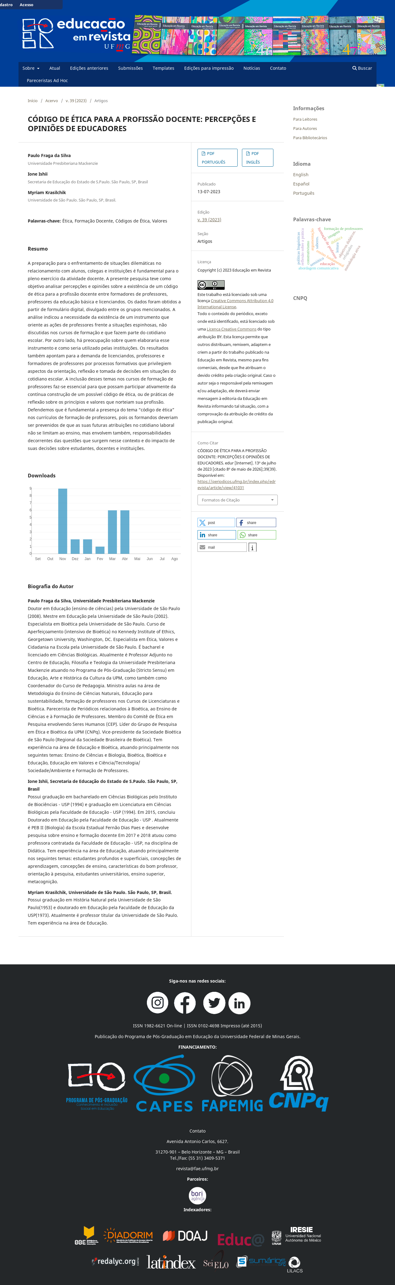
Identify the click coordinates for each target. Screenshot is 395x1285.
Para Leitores (305, 119)
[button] (216, 522)
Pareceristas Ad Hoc (47, 80)
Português (303, 193)
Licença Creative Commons (231, 329)
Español (301, 184)
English (301, 174)
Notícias (251, 68)
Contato (278, 68)
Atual (54, 68)
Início (33, 100)
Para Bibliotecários (310, 137)
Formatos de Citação (221, 500)
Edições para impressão (209, 68)
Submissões (130, 68)
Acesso (26, 4)
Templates (163, 68)
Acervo (51, 100)
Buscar (362, 68)
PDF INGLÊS (253, 158)
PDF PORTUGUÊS (213, 158)
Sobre (29, 68)
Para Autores (305, 128)
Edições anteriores (89, 68)
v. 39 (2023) (76, 100)
